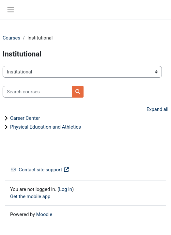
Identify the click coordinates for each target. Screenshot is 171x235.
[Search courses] (37, 92)
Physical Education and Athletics (45, 127)
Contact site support (40, 170)
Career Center (25, 118)
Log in (166, 9)
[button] (148, 10)
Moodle (44, 214)
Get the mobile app (30, 196)
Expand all (157, 109)
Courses (11, 38)
